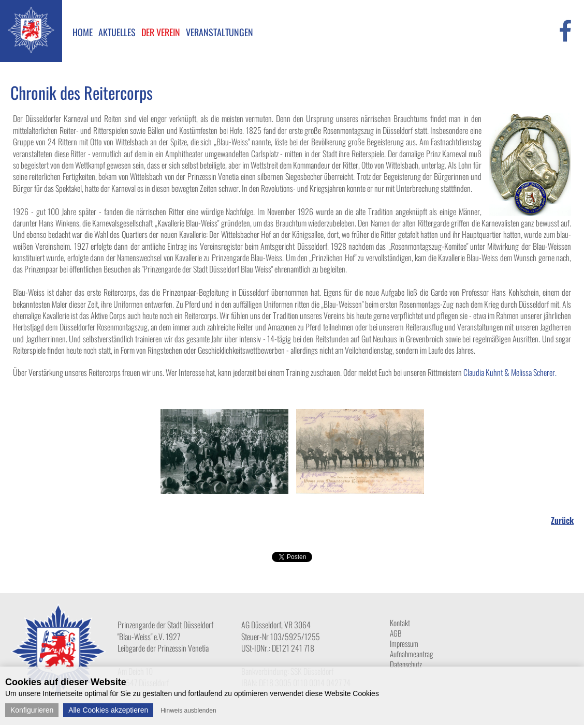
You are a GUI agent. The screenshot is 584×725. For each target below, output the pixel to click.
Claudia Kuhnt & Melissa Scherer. (510, 372)
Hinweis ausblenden (188, 710)
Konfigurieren (31, 710)
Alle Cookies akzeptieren (108, 710)
